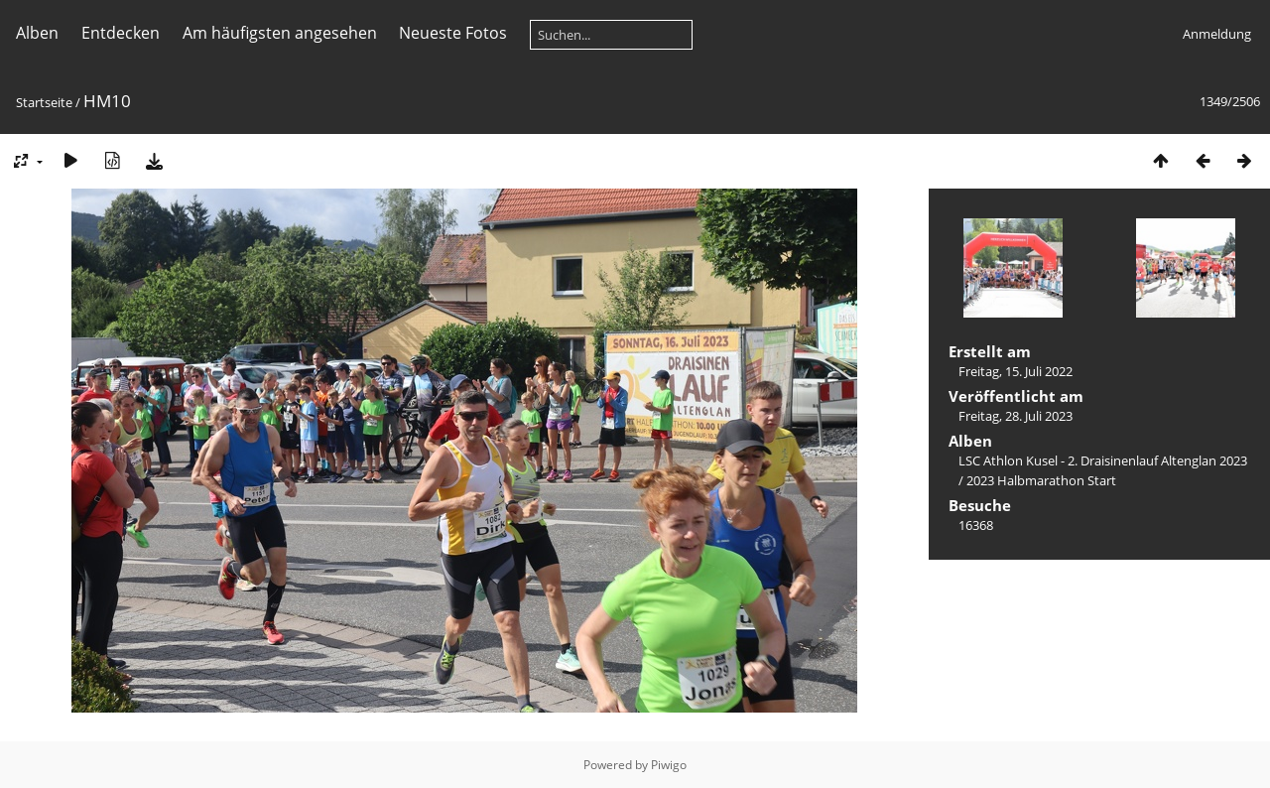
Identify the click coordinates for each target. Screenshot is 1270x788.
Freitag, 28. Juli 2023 (1015, 416)
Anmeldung (1217, 34)
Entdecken (120, 33)
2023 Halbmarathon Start (1041, 480)
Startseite (44, 102)
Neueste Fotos (453, 33)
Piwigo (669, 764)
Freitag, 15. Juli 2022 (1015, 371)
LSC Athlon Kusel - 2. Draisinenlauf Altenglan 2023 (1102, 460)
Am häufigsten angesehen (280, 33)
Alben (37, 33)
